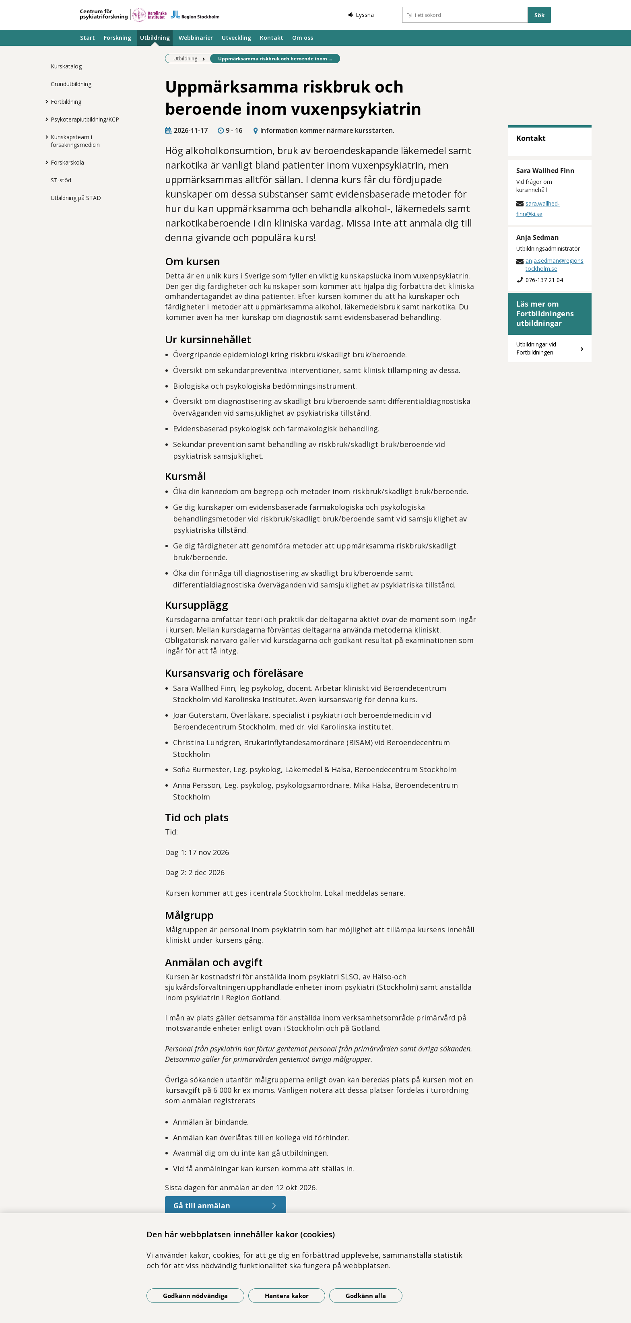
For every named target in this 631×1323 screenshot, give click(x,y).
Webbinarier (196, 37)
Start (87, 37)
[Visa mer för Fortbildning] (44, 101)
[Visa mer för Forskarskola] (44, 162)
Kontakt (271, 37)
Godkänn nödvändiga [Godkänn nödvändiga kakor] (195, 1296)
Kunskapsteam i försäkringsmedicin (75, 140)
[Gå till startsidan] (149, 15)
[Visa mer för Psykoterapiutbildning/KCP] (44, 119)
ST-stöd (61, 180)
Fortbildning (66, 101)
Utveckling (236, 37)
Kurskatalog (66, 66)
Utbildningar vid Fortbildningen (536, 348)
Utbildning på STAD (76, 198)
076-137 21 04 (544, 280)
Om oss (302, 37)
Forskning (117, 37)
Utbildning (155, 37)
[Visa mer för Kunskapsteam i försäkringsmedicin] (44, 137)
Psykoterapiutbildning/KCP (85, 119)
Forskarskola (67, 162)
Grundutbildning (71, 84)
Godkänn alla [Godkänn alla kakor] (366, 1296)
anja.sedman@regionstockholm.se (555, 264)
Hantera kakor (287, 1296)
